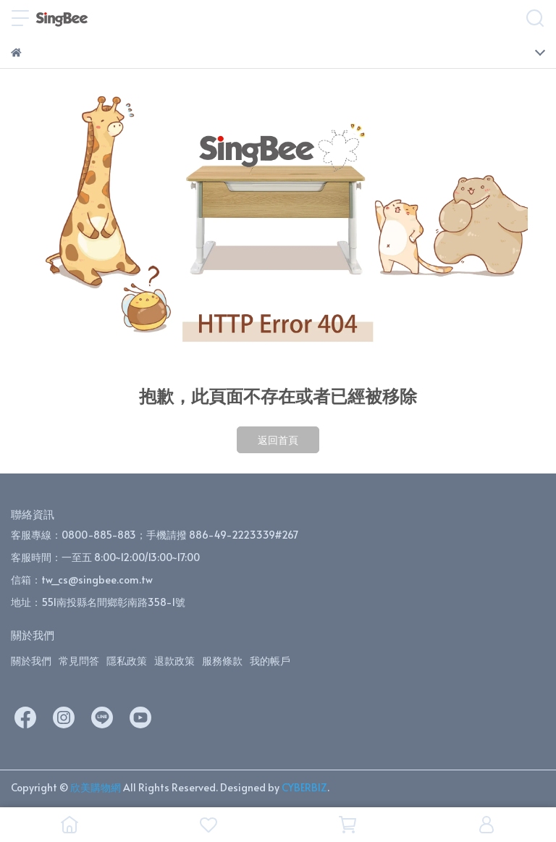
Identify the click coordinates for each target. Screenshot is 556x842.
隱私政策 (126, 661)
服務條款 (222, 661)
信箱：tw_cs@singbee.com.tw (82, 579)
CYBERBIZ (304, 787)
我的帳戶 (270, 661)
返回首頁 (278, 440)
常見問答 (79, 661)
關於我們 (31, 661)
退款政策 (174, 661)
